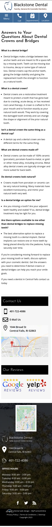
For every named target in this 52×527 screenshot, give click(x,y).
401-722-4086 (18, 311)
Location (45, 20)
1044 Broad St (18, 327)
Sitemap (41, 514)
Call (19, 20)
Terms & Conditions (28, 514)
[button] (6, 18)
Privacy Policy (12, 514)
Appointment (32, 20)
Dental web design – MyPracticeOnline (30, 511)
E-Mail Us (15, 319)
